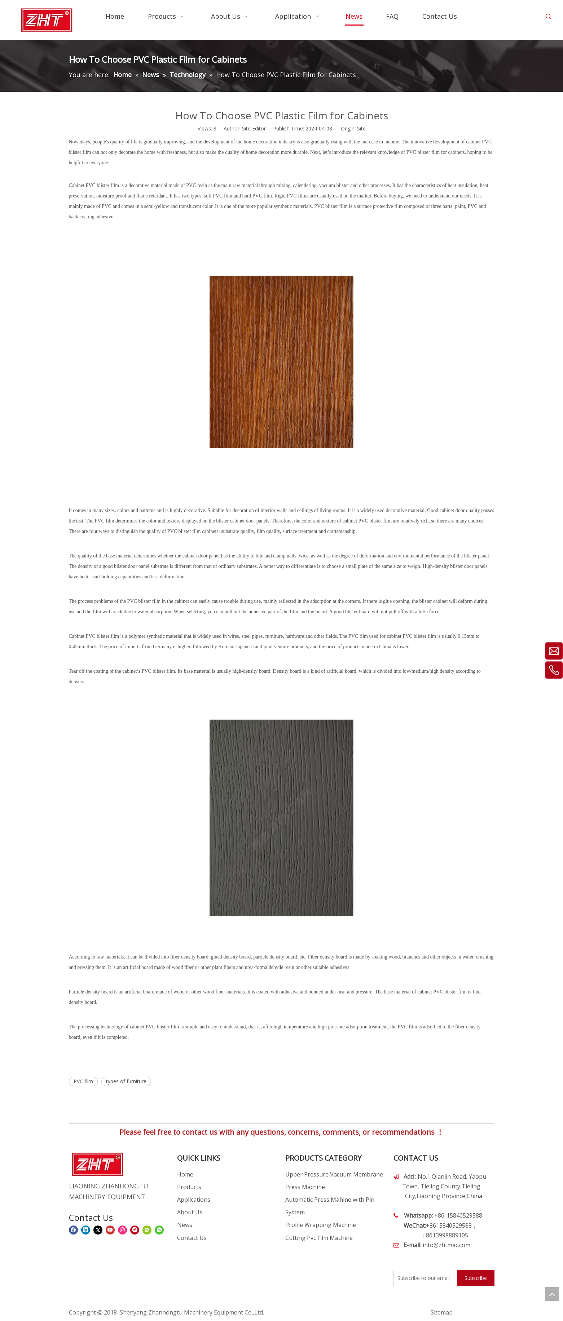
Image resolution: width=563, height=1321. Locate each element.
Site (361, 128)
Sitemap (442, 1312)
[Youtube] (110, 1230)
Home (185, 1174)
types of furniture (126, 1081)
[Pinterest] (134, 1230)
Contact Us (192, 1238)
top (552, 1294)
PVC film (83, 1081)
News (184, 1225)
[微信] (146, 1230)
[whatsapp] (159, 1230)
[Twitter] (97, 1230)
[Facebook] (73, 1230)
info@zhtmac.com (446, 1245)
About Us (189, 1212)
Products (189, 1187)
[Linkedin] (85, 1230)
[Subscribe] (475, 1278)
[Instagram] (122, 1230)
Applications (193, 1200)
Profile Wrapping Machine (320, 1225)
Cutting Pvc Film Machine (319, 1238)
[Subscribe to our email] (424, 1278)
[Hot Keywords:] (548, 16)
